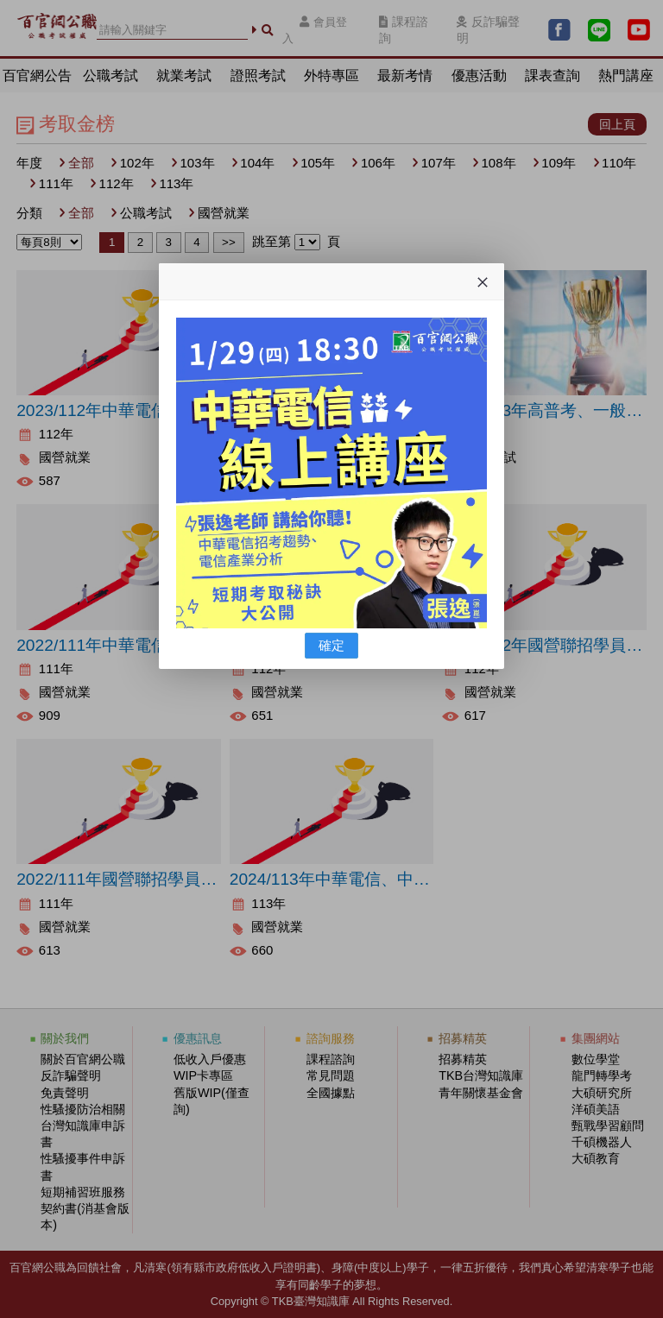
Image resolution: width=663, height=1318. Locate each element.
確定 (331, 645)
